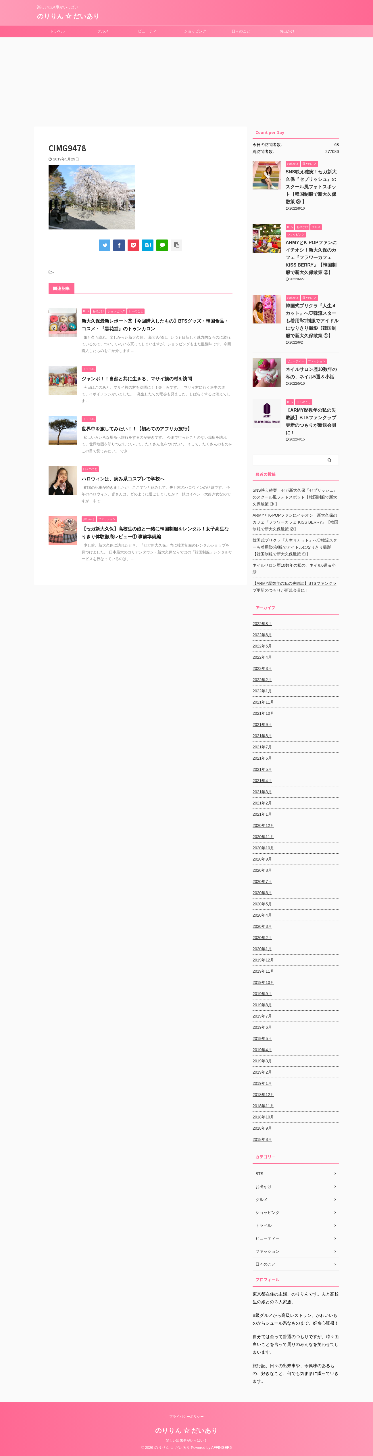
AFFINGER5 (221, 1447)
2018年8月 (262, 1139)
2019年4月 (262, 1049)
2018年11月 (263, 1106)
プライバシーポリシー (186, 1417)
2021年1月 (262, 814)
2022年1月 (262, 691)
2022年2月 (262, 679)
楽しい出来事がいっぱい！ (186, 1440)
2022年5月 (262, 646)
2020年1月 (262, 949)
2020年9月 (262, 859)
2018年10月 (263, 1117)
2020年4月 (262, 915)
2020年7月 (262, 881)
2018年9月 (262, 1128)
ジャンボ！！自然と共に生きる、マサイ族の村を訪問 (137, 378)
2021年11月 (263, 702)
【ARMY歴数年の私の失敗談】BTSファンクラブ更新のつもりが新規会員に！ (295, 587)
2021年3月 (262, 792)
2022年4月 (262, 657)
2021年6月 (262, 758)
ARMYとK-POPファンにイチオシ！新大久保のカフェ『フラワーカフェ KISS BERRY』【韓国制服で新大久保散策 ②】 (311, 257)
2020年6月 (262, 892)
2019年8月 (262, 1005)
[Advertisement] (186, 80)
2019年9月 (262, 993)
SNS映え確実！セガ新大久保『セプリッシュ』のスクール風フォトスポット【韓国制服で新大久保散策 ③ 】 (311, 186)
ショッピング (195, 31)
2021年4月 (262, 780)
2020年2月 (262, 937)
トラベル (57, 31)
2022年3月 (262, 668)
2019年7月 (262, 1016)
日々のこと (241, 31)
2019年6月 (262, 1027)
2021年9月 (262, 724)
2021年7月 (262, 747)
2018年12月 (263, 1094)
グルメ (103, 31)
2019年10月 (263, 982)
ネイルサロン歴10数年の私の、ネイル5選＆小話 (294, 568)
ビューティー (149, 31)
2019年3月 (262, 1061)
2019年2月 (262, 1072)
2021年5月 (262, 769)
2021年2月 (262, 803)
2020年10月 (263, 848)
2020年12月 (263, 825)
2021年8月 (262, 735)
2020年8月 (262, 870)
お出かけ (287, 31)
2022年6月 (262, 635)
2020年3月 (262, 926)
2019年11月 (263, 971)
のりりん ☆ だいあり (68, 16)
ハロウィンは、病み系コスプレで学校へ (123, 478)
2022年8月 (262, 623)
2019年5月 (262, 1038)
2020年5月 (262, 904)
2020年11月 (263, 836)
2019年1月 (262, 1083)
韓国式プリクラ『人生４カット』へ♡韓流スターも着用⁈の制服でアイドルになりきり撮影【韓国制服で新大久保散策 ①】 (312, 320)
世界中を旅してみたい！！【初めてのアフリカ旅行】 (137, 428)
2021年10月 (263, 713)
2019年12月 (263, 960)
